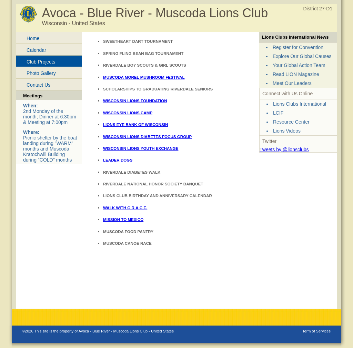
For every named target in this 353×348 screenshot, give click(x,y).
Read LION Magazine (296, 74)
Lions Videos (287, 131)
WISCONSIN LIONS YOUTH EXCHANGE (140, 148)
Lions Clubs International (299, 104)
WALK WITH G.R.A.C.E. (125, 207)
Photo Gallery (41, 73)
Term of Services (316, 331)
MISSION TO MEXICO (123, 219)
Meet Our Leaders (292, 83)
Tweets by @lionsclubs (284, 149)
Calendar (36, 50)
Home (33, 38)
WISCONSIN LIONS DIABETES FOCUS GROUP (147, 136)
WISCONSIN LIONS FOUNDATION (135, 100)
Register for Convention (298, 47)
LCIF (278, 113)
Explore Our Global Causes (302, 56)
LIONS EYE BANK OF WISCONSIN (135, 124)
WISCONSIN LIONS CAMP (127, 112)
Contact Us (38, 85)
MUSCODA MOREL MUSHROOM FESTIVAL (143, 77)
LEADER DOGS (117, 160)
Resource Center (291, 122)
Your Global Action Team (299, 65)
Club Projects (41, 62)
